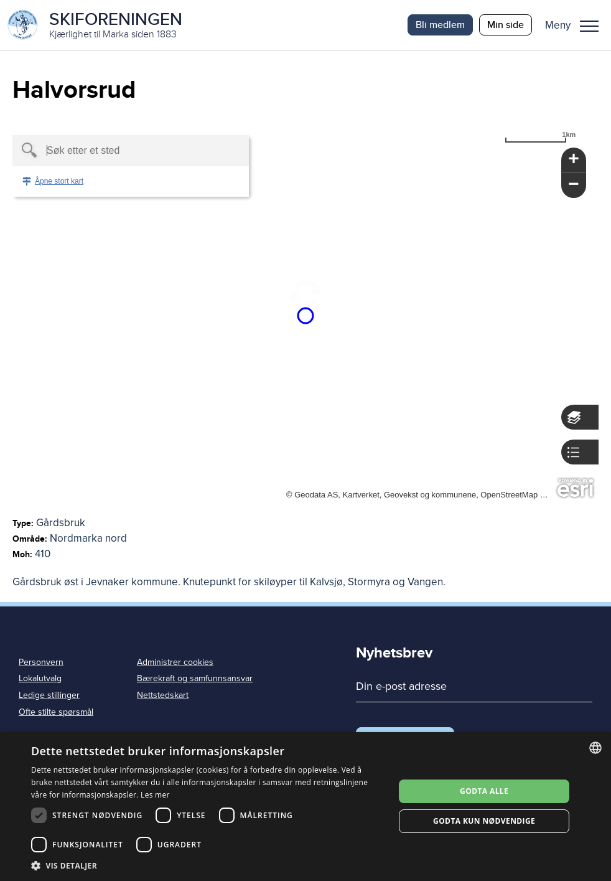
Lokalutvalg (40, 678)
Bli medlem (440, 24)
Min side (505, 24)
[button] (576, 24)
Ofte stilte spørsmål (56, 712)
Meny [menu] (589, 26)
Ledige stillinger (49, 695)
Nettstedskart (163, 695)
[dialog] (305, 806)
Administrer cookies (175, 662)
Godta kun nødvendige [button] (484, 821)
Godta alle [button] (484, 791)
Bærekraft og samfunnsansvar (195, 678)
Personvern (41, 662)
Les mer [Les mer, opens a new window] (155, 794)
